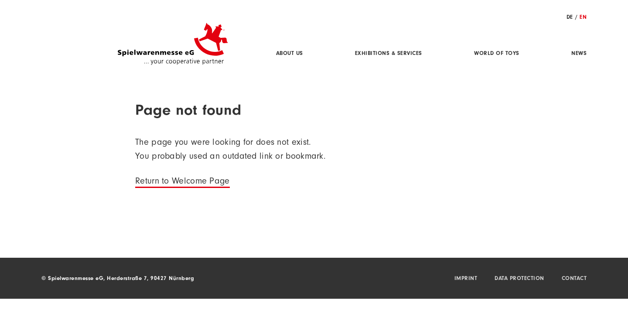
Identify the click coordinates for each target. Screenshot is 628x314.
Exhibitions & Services (388, 54)
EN (583, 17)
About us (289, 54)
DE (570, 17)
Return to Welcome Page (182, 182)
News (579, 54)
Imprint (466, 279)
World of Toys (496, 54)
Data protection (519, 279)
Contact (574, 279)
